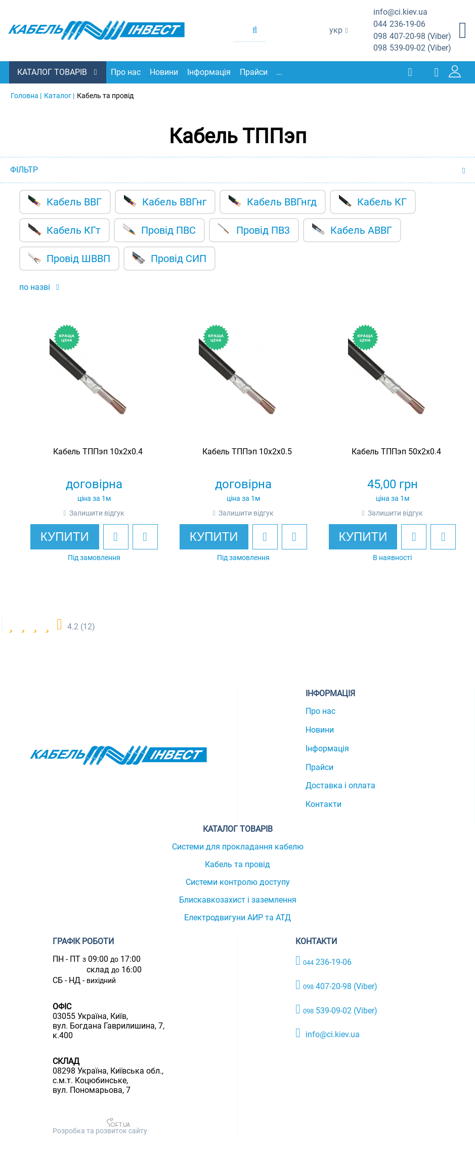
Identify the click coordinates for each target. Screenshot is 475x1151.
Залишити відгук (87, 512)
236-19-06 (399, 24)
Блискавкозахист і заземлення (237, 899)
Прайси (255, 72)
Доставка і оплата (340, 785)
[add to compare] (135, 536)
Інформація (210, 72)
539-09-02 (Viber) (412, 48)
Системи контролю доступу (238, 881)
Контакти (323, 803)
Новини (165, 72)
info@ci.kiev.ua (327, 1033)
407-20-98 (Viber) (412, 36)
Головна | (26, 95)
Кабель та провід (237, 864)
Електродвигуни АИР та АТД (237, 917)
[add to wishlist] (106, 536)
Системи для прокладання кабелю (238, 846)
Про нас (127, 72)
